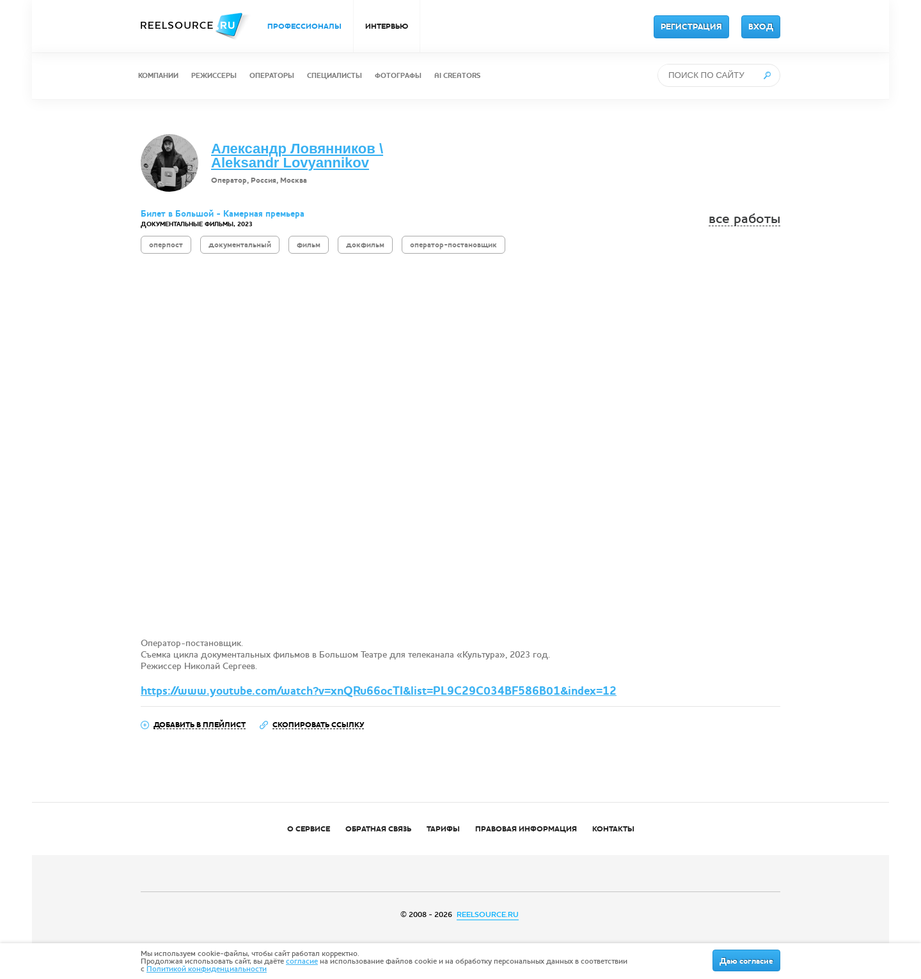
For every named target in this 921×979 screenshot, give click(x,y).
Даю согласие (746, 961)
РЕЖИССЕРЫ (214, 76)
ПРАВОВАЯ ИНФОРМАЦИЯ (526, 829)
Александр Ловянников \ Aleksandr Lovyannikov (297, 156)
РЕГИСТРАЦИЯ (691, 27)
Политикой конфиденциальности (206, 969)
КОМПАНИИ (158, 76)
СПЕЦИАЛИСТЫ (334, 76)
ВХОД (760, 27)
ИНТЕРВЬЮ (386, 26)
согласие (302, 961)
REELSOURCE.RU (488, 914)
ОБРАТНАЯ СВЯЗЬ (378, 829)
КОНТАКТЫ (613, 829)
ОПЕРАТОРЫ (271, 76)
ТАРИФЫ (443, 829)
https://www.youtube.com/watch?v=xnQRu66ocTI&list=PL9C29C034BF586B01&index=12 (379, 691)
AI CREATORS (457, 76)
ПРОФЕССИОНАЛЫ (304, 26)
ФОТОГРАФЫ (398, 76)
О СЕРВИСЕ (308, 829)
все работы (744, 219)
